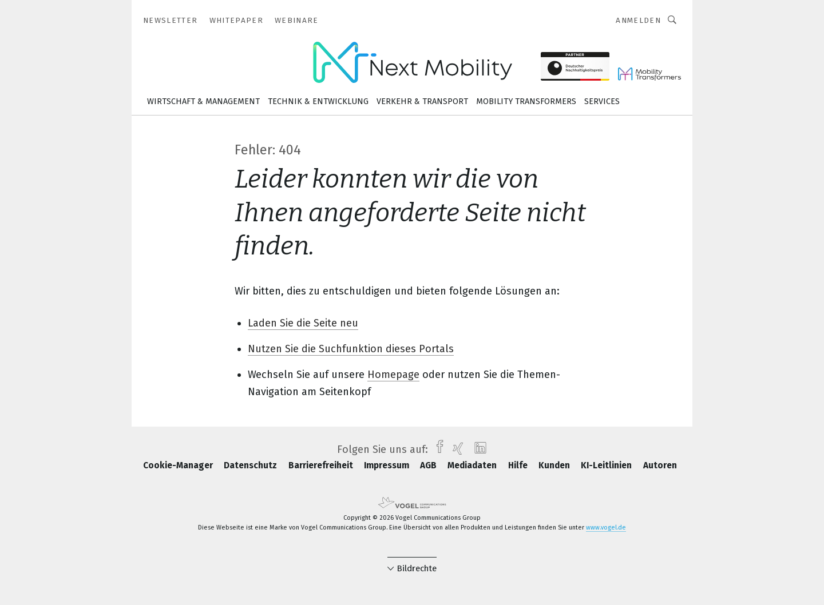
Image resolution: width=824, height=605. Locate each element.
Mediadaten (473, 465)
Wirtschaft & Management (203, 101)
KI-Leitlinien (607, 465)
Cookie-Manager (179, 465)
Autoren (660, 465)
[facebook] (437, 449)
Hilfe (519, 465)
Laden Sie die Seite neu (303, 323)
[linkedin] (478, 449)
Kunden (555, 465)
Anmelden (638, 20)
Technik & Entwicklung (318, 101)
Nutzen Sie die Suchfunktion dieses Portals (351, 349)
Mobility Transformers (526, 101)
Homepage (393, 374)
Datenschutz (251, 465)
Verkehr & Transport (422, 101)
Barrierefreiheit (321, 465)
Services (602, 101)
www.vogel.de (606, 527)
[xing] (455, 449)
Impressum (387, 465)
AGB (429, 465)
